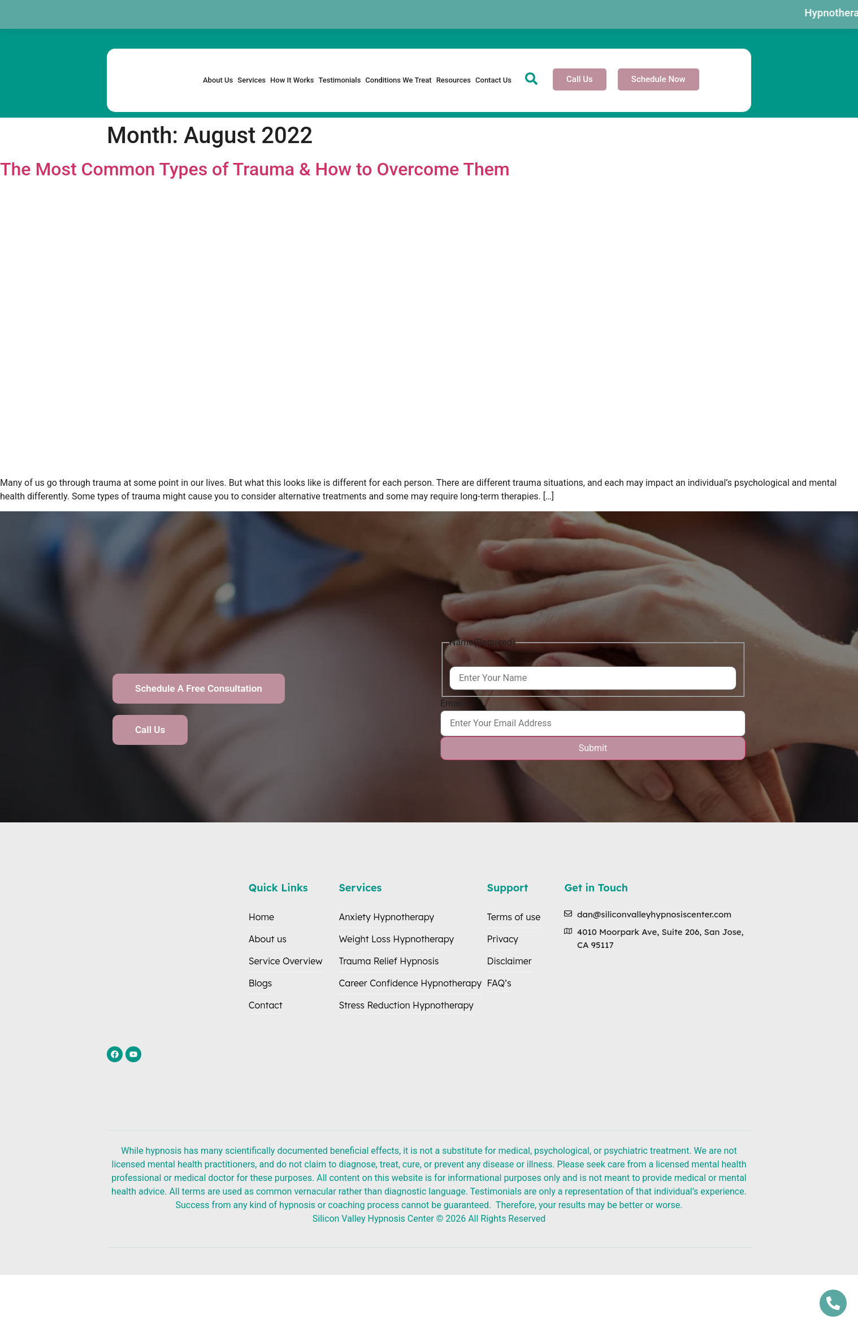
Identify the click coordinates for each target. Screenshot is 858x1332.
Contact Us (493, 80)
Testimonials (339, 80)
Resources (453, 80)
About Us (218, 80)
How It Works (292, 80)
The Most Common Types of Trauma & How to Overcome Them (255, 169)
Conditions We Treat (398, 80)
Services (251, 80)
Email (451, 703)
